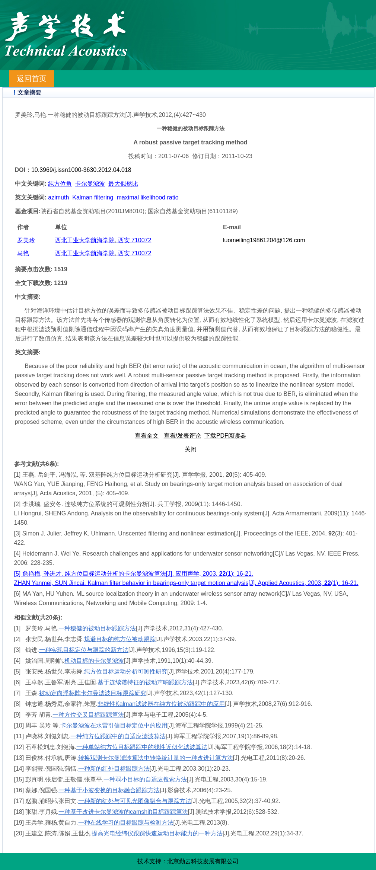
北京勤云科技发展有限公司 (203, 861)
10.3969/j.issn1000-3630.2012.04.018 (81, 170)
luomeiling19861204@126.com (264, 240)
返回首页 (32, 78)
